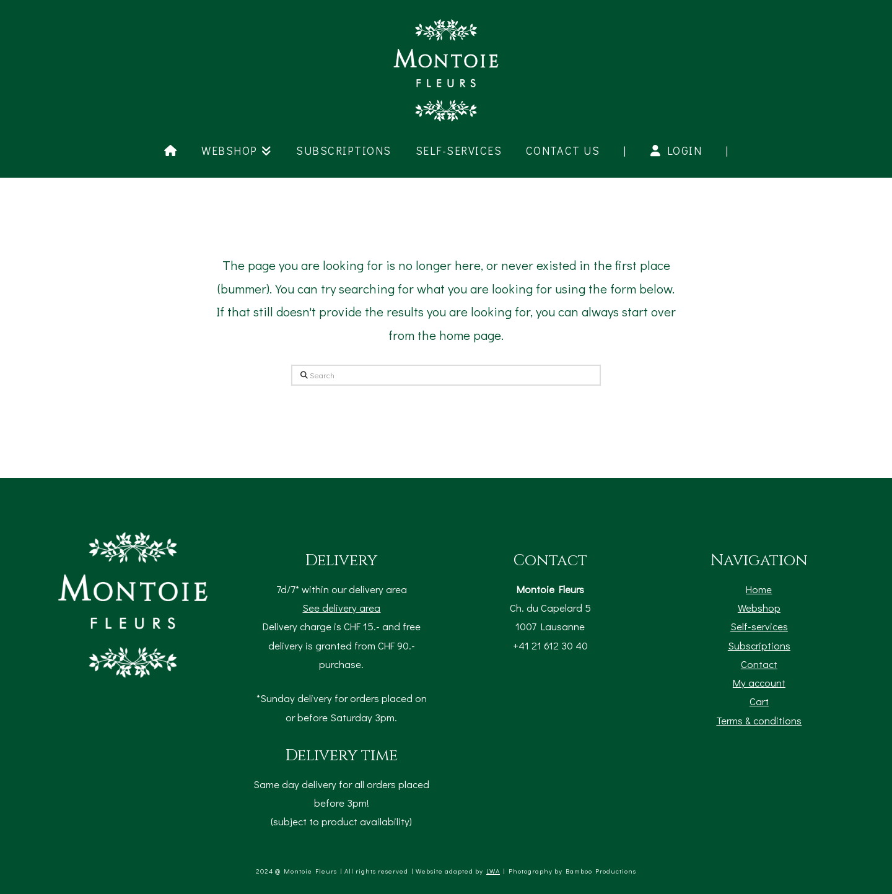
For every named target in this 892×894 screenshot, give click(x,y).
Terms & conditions (759, 720)
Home (759, 589)
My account (759, 682)
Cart (759, 701)
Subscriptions (759, 645)
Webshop (759, 607)
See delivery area (341, 607)
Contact (759, 663)
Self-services (759, 626)
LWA (493, 870)
